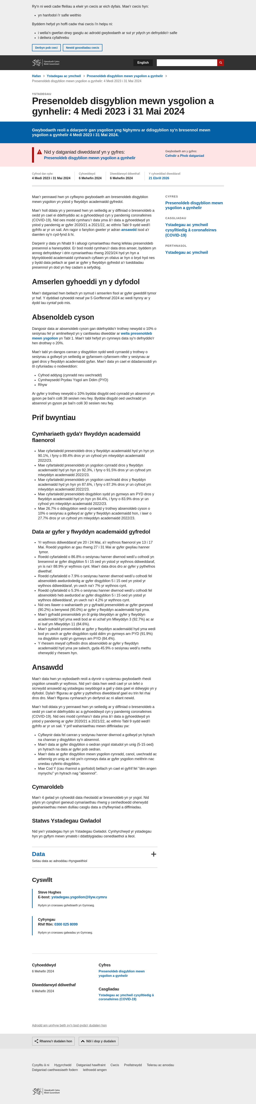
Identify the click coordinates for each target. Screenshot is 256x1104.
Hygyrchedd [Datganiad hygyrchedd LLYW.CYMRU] (62, 1065)
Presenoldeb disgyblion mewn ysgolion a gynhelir (125, 76)
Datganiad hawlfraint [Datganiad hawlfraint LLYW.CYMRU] (91, 1065)
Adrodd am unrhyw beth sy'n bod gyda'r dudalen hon (69, 1025)
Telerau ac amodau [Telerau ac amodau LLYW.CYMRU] (160, 1065)
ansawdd (129, 230)
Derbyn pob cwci (46, 47)
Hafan (36, 76)
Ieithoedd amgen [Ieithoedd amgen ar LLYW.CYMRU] (95, 1070)
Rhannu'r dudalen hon (56, 1041)
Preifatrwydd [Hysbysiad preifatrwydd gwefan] (133, 1065)
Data (38, 854)
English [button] (143, 62)
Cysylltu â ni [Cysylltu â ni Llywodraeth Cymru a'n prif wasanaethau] (40, 1065)
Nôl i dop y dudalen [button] (101, 1041)
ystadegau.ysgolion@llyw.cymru (79, 897)
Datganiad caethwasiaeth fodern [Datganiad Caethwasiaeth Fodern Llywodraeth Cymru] (55, 1070)
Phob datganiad (192, 155)
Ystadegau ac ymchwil (64, 76)
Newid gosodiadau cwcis (82, 47)
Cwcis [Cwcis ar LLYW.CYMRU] (115, 1065)
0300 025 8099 (66, 924)
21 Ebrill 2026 (159, 178)
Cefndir (171, 155)
